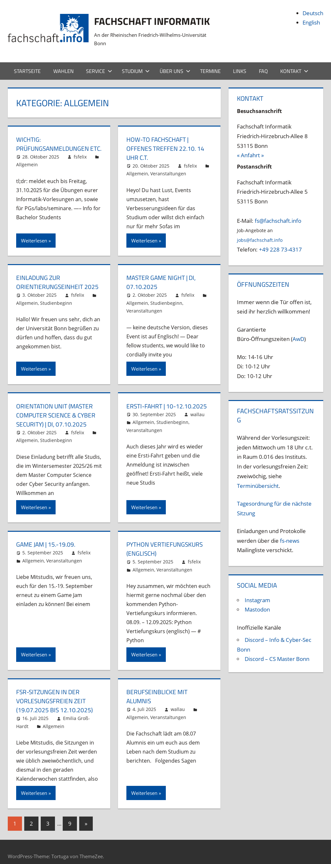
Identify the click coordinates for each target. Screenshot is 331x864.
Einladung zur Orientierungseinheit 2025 (58, 273)
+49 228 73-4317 (280, 241)
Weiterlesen (34, 232)
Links (239, 62)
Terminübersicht (258, 477)
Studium (136, 62)
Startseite (27, 62)
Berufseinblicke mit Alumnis (158, 687)
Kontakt (294, 62)
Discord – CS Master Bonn (277, 650)
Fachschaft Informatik (161, 20)
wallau (197, 406)
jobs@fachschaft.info (260, 232)
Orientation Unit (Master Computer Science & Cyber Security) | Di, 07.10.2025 (57, 406)
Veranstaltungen (168, 165)
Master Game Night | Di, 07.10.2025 (162, 273)
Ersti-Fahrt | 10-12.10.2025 (168, 397)
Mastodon (257, 601)
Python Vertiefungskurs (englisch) (166, 540)
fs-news (289, 532)
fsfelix (80, 157)
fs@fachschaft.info (278, 212)
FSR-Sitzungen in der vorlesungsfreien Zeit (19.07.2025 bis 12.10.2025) (54, 692)
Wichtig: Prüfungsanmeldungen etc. (54, 140)
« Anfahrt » (250, 146)
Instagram (257, 591)
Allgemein (27, 165)
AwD (298, 330)
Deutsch (313, 13)
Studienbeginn (56, 295)
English (311, 22)
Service (99, 62)
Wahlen (63, 62)
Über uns (175, 62)
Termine (210, 62)
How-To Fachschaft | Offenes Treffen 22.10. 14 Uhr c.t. (166, 140)
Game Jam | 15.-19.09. (47, 536)
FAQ (263, 62)
